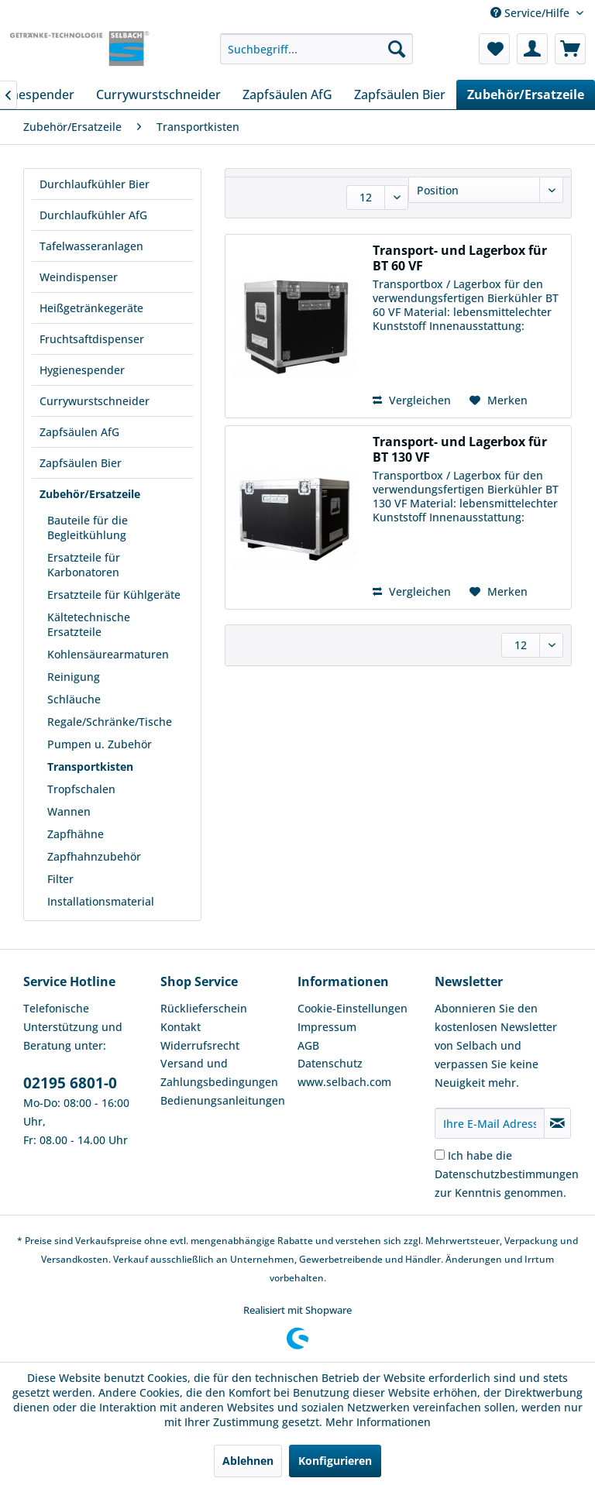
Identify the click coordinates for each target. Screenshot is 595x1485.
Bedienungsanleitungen (222, 1100)
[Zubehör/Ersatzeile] (525, 94)
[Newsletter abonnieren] (557, 1123)
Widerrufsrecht (199, 1045)
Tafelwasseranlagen (91, 246)
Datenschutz (330, 1063)
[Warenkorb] (570, 48)
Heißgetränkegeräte (91, 308)
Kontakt (180, 1026)
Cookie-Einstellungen (353, 1008)
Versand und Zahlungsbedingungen (219, 1072)
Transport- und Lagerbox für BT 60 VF (460, 257)
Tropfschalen (81, 789)
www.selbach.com (344, 1081)
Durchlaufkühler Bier (95, 184)
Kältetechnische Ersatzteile (88, 624)
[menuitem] (317, 48)
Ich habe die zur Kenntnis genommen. (507, 1174)
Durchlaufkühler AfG (93, 215)
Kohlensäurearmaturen (108, 654)
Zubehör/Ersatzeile (90, 493)
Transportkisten (90, 766)
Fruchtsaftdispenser (92, 339)
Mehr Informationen (378, 1422)
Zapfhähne (75, 834)
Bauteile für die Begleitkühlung (87, 527)
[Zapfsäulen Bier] (399, 94)
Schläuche (74, 699)
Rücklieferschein (203, 1008)
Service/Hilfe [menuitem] (531, 12)
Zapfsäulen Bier (81, 462)
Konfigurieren (335, 1460)
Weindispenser (79, 277)
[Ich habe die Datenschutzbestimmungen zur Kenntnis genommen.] (440, 1155)
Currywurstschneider (95, 401)
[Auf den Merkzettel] (498, 400)
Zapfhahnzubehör (94, 856)
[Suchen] (396, 48)
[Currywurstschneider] (158, 94)
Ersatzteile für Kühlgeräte (114, 594)
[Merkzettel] (494, 48)
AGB (308, 1045)
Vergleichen (412, 400)
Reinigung (73, 676)
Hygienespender (82, 370)
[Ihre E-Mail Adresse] (490, 1123)
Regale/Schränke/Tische (109, 721)
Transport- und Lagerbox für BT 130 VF (460, 449)
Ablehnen (247, 1460)
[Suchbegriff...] (317, 48)
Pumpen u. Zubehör (99, 744)
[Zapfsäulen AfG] (287, 94)
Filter (60, 878)
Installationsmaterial (100, 901)
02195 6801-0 (70, 1083)
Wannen (69, 811)
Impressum (327, 1026)
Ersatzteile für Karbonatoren (83, 564)
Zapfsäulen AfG (79, 432)
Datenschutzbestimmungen (507, 1174)
